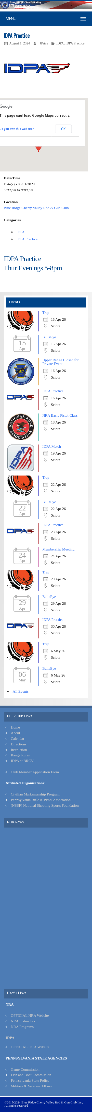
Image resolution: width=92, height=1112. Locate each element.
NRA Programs (22, 1027)
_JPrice (43, 43)
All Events (21, 691)
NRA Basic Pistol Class (60, 415)
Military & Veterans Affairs (31, 1086)
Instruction (19, 750)
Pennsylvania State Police (30, 1080)
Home (15, 727)
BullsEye (49, 337)
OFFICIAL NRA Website (30, 1015)
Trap (45, 312)
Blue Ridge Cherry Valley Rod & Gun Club (36, 208)
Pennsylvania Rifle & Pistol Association (41, 800)
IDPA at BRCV (22, 761)
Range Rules (20, 755)
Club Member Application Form (35, 772)
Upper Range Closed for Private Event (60, 362)
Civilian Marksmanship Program (35, 794)
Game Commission (25, 1069)
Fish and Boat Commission (31, 1075)
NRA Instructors (23, 1021)
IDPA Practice (75, 43)
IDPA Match (51, 446)
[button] (38, 147)
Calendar (17, 738)
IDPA (60, 43)
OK (63, 129)
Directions (18, 744)
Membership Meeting (58, 549)
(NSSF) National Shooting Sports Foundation (45, 805)
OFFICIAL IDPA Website (30, 1047)
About (15, 733)
